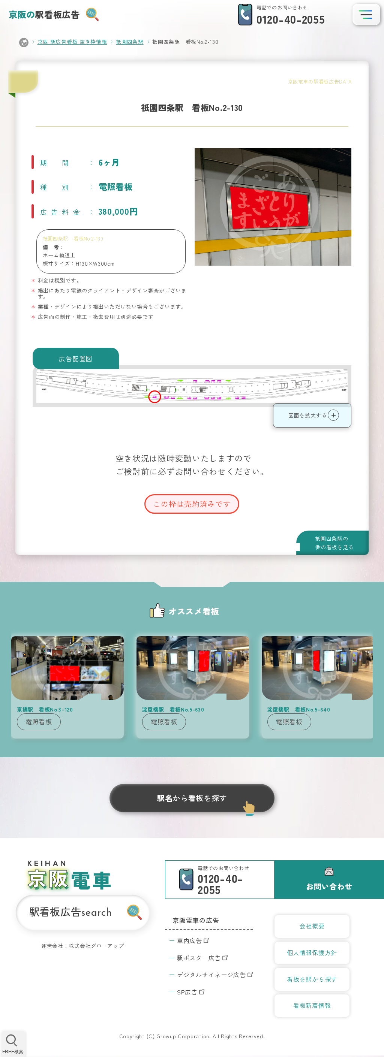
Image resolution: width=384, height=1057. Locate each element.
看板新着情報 (312, 1006)
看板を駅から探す (312, 979)
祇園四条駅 (130, 41)
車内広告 (189, 940)
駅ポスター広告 (199, 957)
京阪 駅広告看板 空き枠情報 (72, 41)
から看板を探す (192, 797)
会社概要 (312, 926)
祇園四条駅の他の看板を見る (334, 542)
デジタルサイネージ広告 (211, 974)
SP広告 (187, 991)
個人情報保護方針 (312, 953)
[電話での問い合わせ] (279, 15)
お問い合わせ (329, 886)
